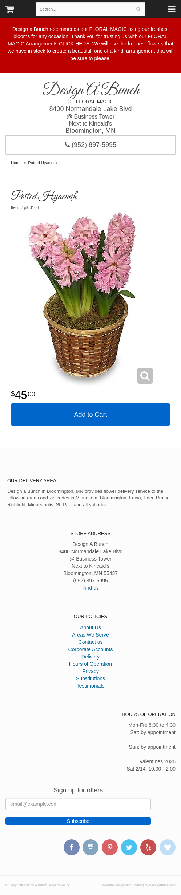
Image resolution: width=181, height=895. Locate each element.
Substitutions (90, 678)
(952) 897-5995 (90, 144)
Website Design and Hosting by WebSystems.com (139, 885)
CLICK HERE (74, 44)
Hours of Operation (90, 664)
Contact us (91, 642)
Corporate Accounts (90, 649)
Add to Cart (90, 414)
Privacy (90, 671)
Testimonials (90, 686)
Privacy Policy (59, 885)
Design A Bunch (90, 90)
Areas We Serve (90, 635)
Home (16, 163)
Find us (90, 588)
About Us (90, 627)
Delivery (90, 657)
